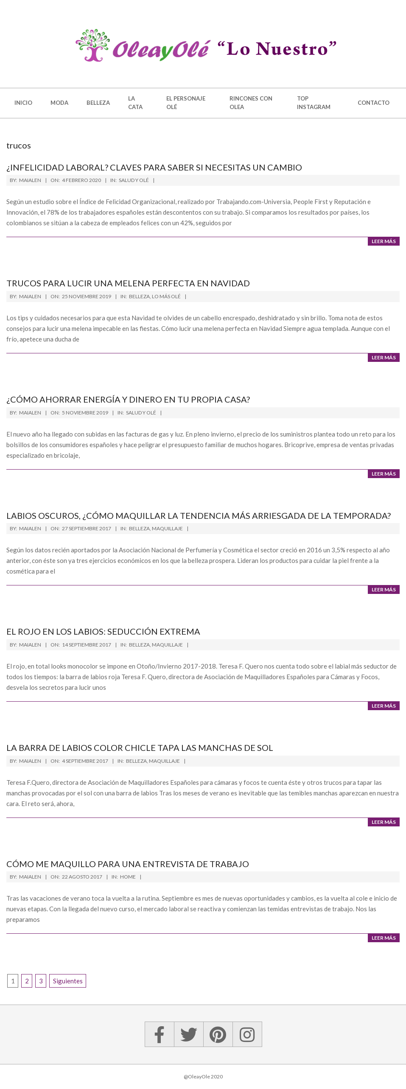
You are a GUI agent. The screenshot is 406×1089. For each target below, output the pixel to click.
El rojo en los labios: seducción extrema (103, 631)
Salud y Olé (134, 180)
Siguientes (68, 981)
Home (128, 876)
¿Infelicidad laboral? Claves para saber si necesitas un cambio (154, 167)
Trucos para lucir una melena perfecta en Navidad (128, 283)
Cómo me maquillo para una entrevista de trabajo (127, 864)
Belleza (139, 296)
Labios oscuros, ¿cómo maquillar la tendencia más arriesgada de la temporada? (198, 515)
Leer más (384, 241)
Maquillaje (167, 528)
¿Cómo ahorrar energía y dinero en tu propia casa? (128, 399)
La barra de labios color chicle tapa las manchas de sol (139, 747)
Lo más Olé (166, 296)
